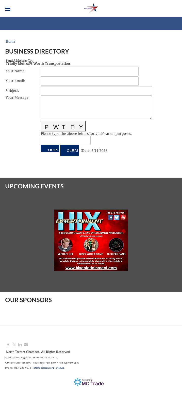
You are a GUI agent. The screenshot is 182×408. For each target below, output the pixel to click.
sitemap (60, 367)
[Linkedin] (20, 345)
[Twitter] (14, 345)
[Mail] (26, 345)
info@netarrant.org (43, 367)
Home (11, 41)
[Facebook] (8, 345)
